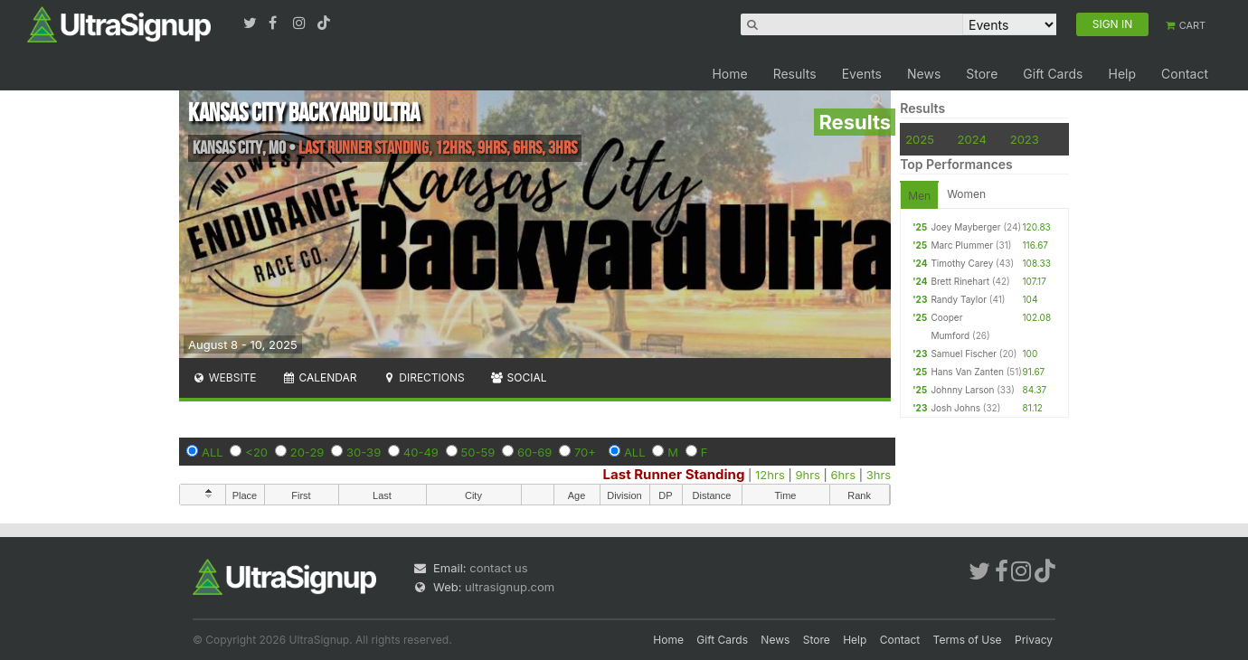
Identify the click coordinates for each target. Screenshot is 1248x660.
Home (729, 73)
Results (795, 73)
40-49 (421, 452)
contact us (498, 568)
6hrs (843, 474)
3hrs (878, 474)
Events (862, 73)
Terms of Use (967, 639)
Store (981, 73)
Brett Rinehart (960, 281)
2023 (1024, 139)
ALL (212, 452)
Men (919, 196)
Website (224, 377)
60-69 (534, 452)
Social (518, 377)
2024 (972, 139)
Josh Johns (955, 407)
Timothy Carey (962, 263)
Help (1122, 73)
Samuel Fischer (964, 353)
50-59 (478, 452)
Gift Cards (1053, 73)
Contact (1184, 73)
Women (966, 194)
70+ (585, 452)
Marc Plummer (962, 245)
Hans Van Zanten (967, 371)
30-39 (363, 452)
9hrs (807, 474)
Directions (423, 377)
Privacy (1034, 639)
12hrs (770, 474)
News (924, 73)
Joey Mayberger (965, 227)
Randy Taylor (959, 299)
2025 (919, 139)
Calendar (319, 377)
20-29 (307, 452)
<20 (256, 452)
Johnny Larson (962, 389)
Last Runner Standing (674, 474)
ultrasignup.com (509, 587)
